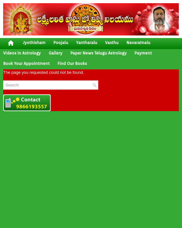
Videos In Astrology (22, 53)
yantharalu (86, 42)
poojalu (60, 42)
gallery (55, 53)
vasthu (112, 42)
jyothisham (34, 42)
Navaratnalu (138, 42)
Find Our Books (72, 63)
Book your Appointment (26, 63)
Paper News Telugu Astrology (98, 53)
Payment (143, 53)
